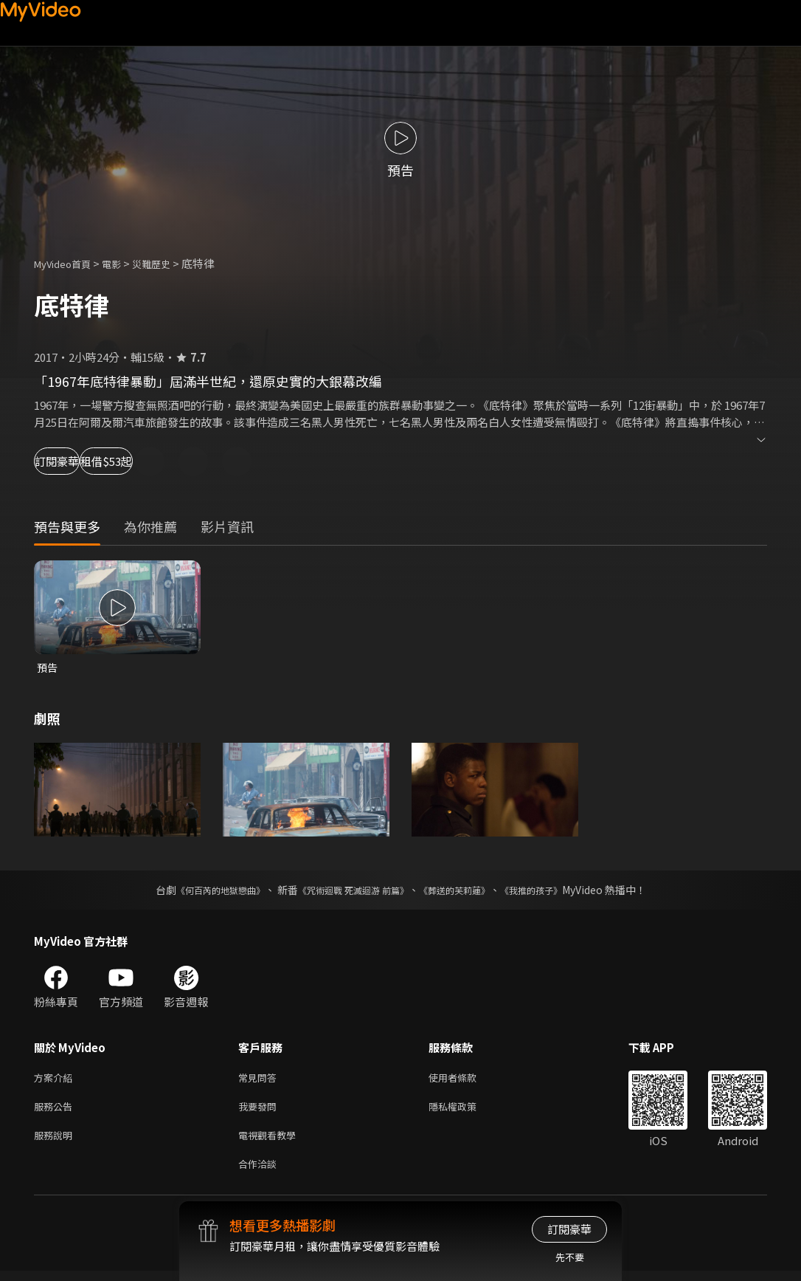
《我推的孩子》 (553, 891)
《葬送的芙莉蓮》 (465, 891)
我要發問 (260, 1111)
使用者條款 (465, 1080)
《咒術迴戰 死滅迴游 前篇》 (349, 891)
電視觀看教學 (271, 1142)
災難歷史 (167, 263)
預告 (48, 668)
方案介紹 (56, 1080)
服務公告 (56, 1111)
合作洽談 (260, 1173)
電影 (123, 263)
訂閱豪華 (74, 461)
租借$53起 (171, 461)
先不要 (569, 1257)
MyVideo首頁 (67, 263)
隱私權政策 (465, 1111)
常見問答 (260, 1080)
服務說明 (56, 1142)
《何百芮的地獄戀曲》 (200, 891)
